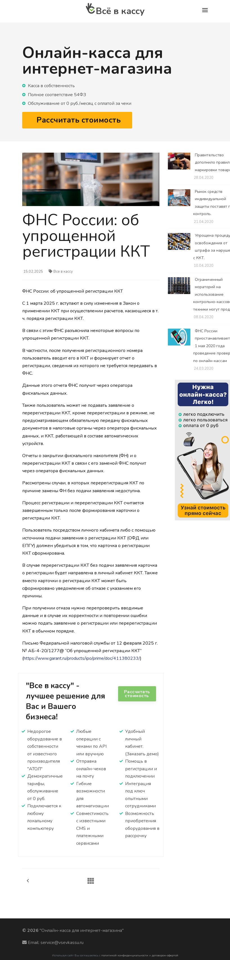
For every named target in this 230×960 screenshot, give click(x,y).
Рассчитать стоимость (137, 694)
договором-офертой (165, 955)
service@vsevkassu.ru (62, 942)
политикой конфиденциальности (124, 955)
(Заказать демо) (142, 754)
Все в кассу (61, 271)
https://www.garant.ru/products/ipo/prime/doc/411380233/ (82, 658)
